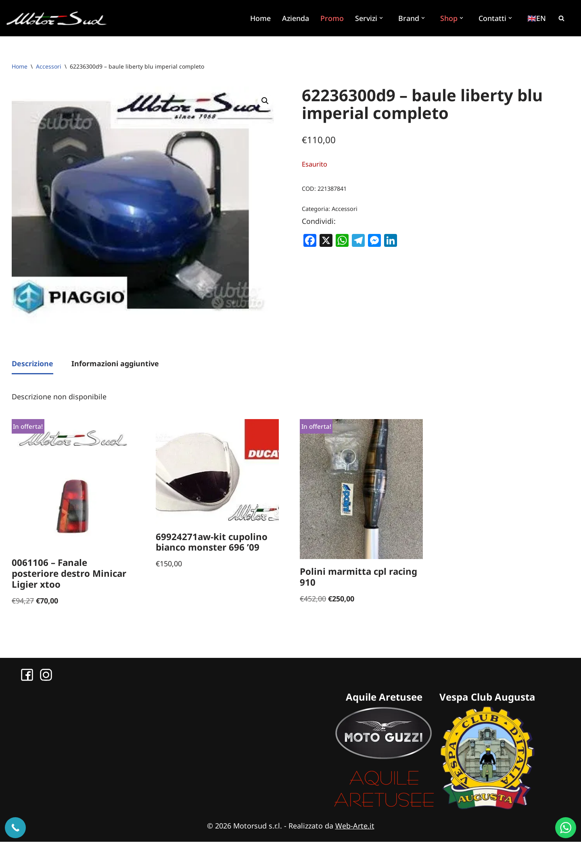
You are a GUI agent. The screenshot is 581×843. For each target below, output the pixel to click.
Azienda (295, 18)
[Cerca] (561, 18)
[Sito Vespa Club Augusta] (487, 808)
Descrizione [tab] (32, 364)
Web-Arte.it (354, 826)
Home (259, 18)
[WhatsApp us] (565, 827)
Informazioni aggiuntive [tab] (115, 364)
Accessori (48, 66)
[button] (382, 18)
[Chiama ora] (15, 827)
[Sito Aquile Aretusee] (384, 808)
